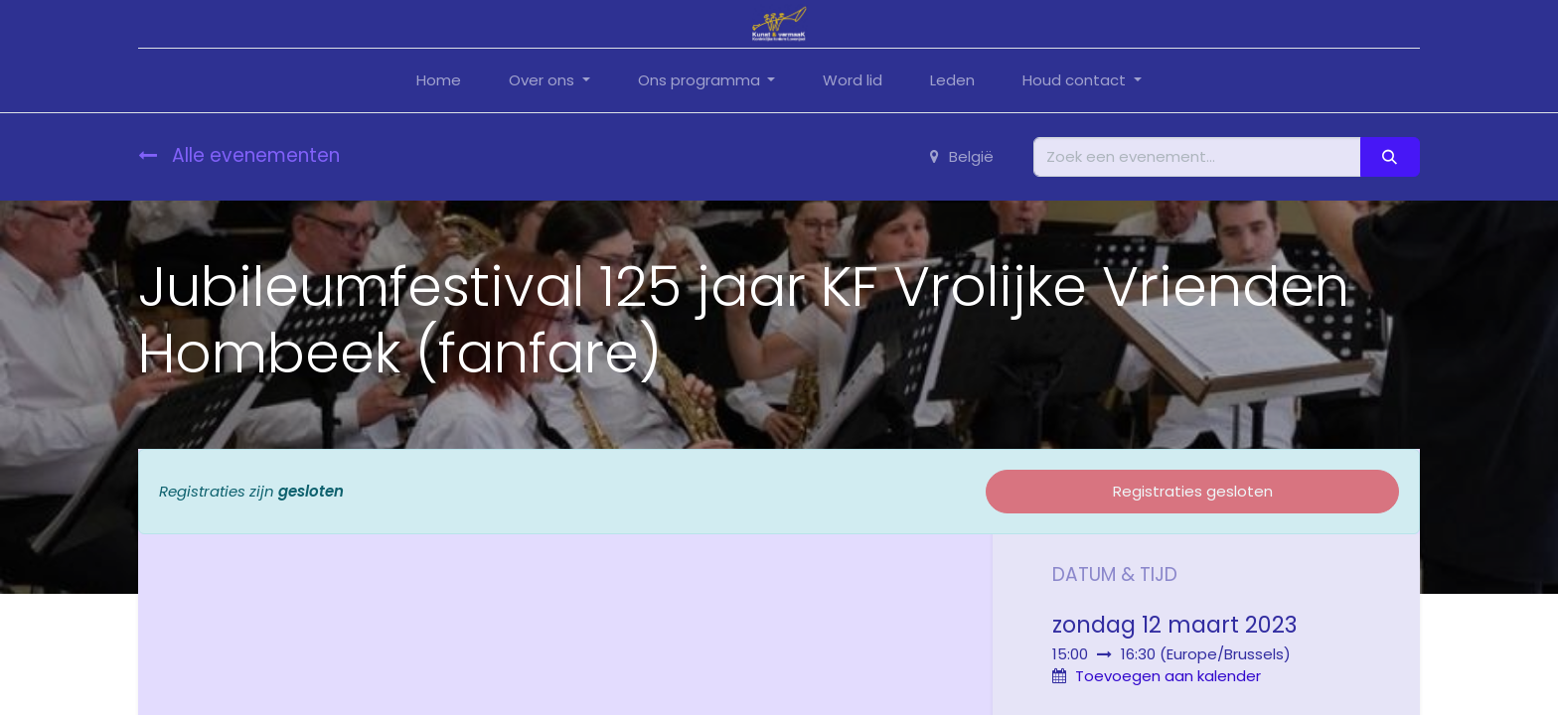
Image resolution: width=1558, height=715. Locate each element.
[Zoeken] (1390, 157)
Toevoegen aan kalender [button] (1168, 675)
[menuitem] (438, 81)
